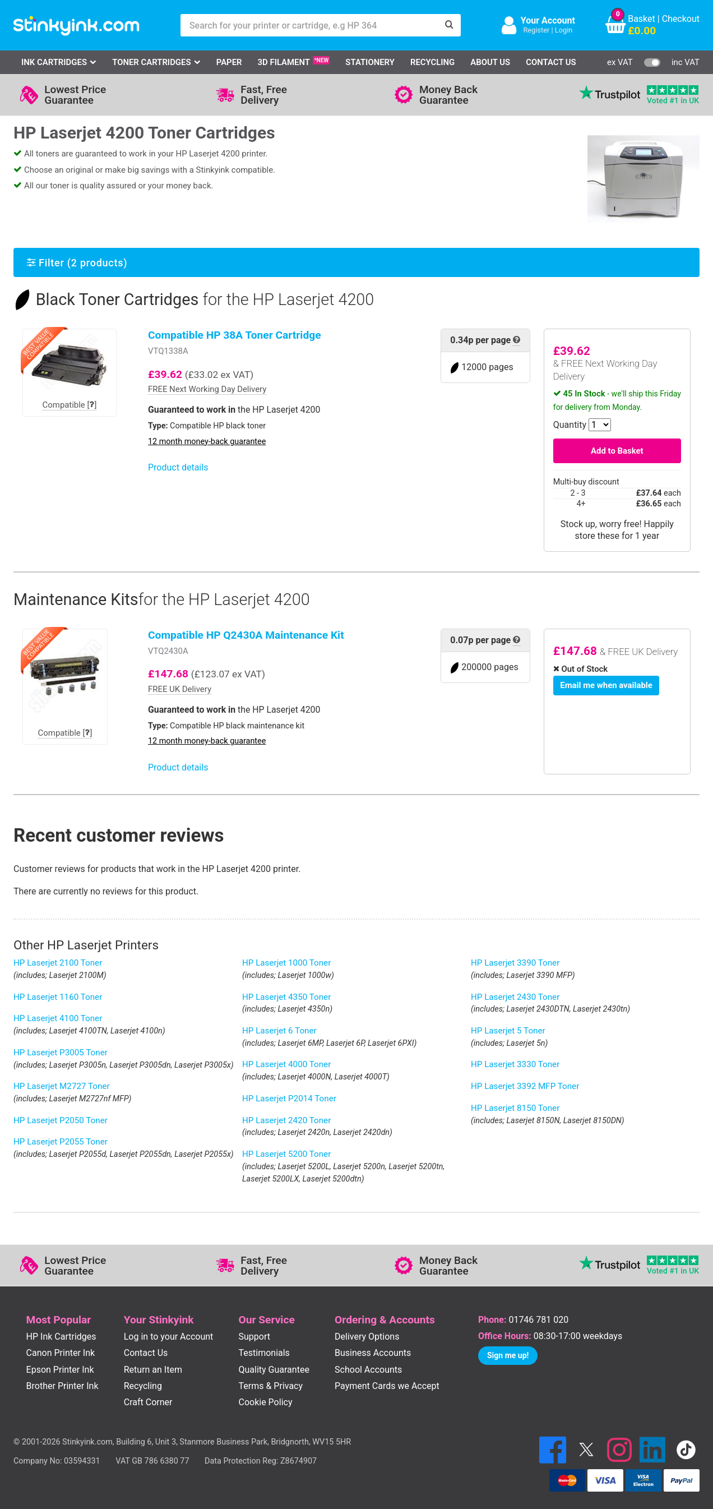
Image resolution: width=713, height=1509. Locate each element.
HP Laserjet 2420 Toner (286, 1120)
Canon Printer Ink (60, 1353)
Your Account (548, 20)
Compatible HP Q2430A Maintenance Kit (246, 635)
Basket (641, 18)
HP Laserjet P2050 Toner (60, 1120)
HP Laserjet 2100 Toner (57, 963)
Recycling (432, 62)
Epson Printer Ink (60, 1369)
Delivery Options (367, 1336)
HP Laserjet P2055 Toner (60, 1142)
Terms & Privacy (271, 1386)
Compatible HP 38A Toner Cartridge (234, 335)
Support (254, 1336)
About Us (490, 62)
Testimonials (264, 1353)
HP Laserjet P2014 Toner (289, 1098)
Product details (178, 467)
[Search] (449, 25)
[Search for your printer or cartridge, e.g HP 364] (309, 25)
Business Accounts (373, 1353)
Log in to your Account (169, 1336)
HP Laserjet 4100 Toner (57, 1018)
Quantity (569, 424)
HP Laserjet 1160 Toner (57, 997)
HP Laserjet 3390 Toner (515, 963)
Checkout (681, 18)
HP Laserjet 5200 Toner (286, 1154)
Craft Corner (148, 1402)
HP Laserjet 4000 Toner (286, 1064)
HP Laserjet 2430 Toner (515, 997)
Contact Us (551, 62)
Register (536, 30)
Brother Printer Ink (62, 1386)
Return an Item (153, 1369)
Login (564, 30)
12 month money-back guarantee (207, 441)
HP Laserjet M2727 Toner (61, 1086)
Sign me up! (508, 1355)
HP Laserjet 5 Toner (508, 1031)
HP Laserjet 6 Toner (279, 1031)
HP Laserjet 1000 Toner (286, 963)
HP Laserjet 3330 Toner (515, 1064)
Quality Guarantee (274, 1369)
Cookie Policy (266, 1402)
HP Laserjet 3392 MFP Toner (525, 1086)
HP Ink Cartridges (61, 1336)
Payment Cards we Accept (387, 1386)
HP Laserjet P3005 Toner (60, 1052)
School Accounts (368, 1369)
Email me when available (606, 685)
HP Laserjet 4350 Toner (286, 997)
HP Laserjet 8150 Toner (515, 1108)
